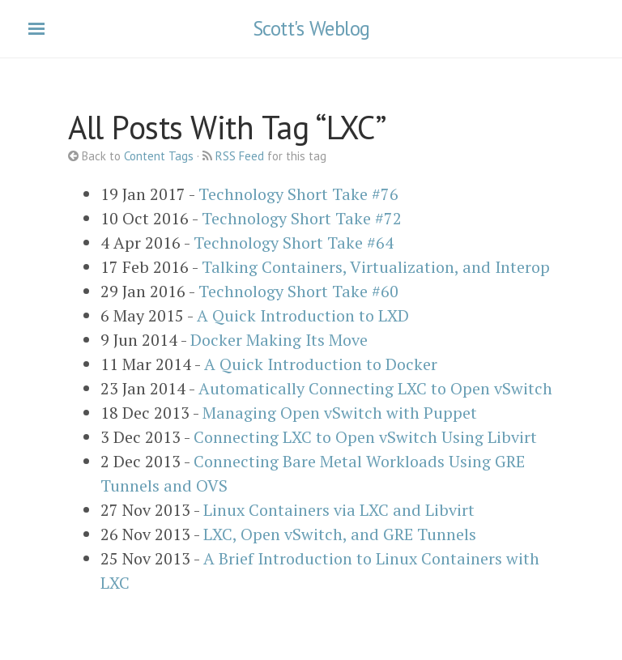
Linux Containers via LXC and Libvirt (339, 510)
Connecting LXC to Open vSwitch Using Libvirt (365, 437)
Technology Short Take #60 (298, 291)
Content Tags (159, 156)
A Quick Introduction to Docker (320, 364)
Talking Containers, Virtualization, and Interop (376, 267)
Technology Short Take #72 (302, 218)
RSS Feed (239, 156)
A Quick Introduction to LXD (303, 315)
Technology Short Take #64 (294, 242)
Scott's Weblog (311, 28)
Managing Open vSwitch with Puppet (339, 413)
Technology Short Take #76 (298, 194)
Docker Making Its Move (279, 340)
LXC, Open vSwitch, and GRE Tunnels (339, 534)
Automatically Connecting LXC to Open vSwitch (375, 388)
